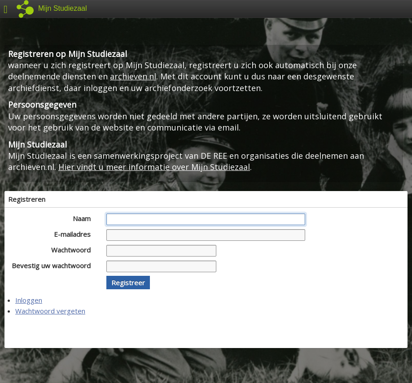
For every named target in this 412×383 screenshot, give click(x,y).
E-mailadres (75, 234)
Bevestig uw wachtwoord (54, 265)
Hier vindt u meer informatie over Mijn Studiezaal (154, 166)
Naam (84, 218)
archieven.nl (133, 76)
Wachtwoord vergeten (50, 310)
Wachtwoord (73, 249)
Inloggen (28, 300)
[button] (128, 282)
